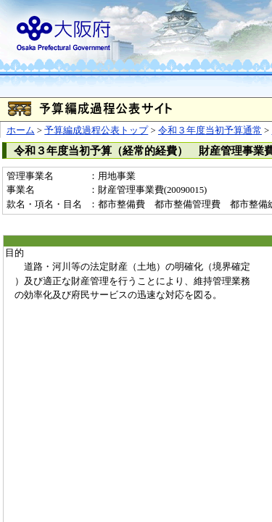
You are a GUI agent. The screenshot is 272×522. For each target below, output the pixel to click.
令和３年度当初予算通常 (210, 130)
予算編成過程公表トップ (96, 130)
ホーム (21, 130)
